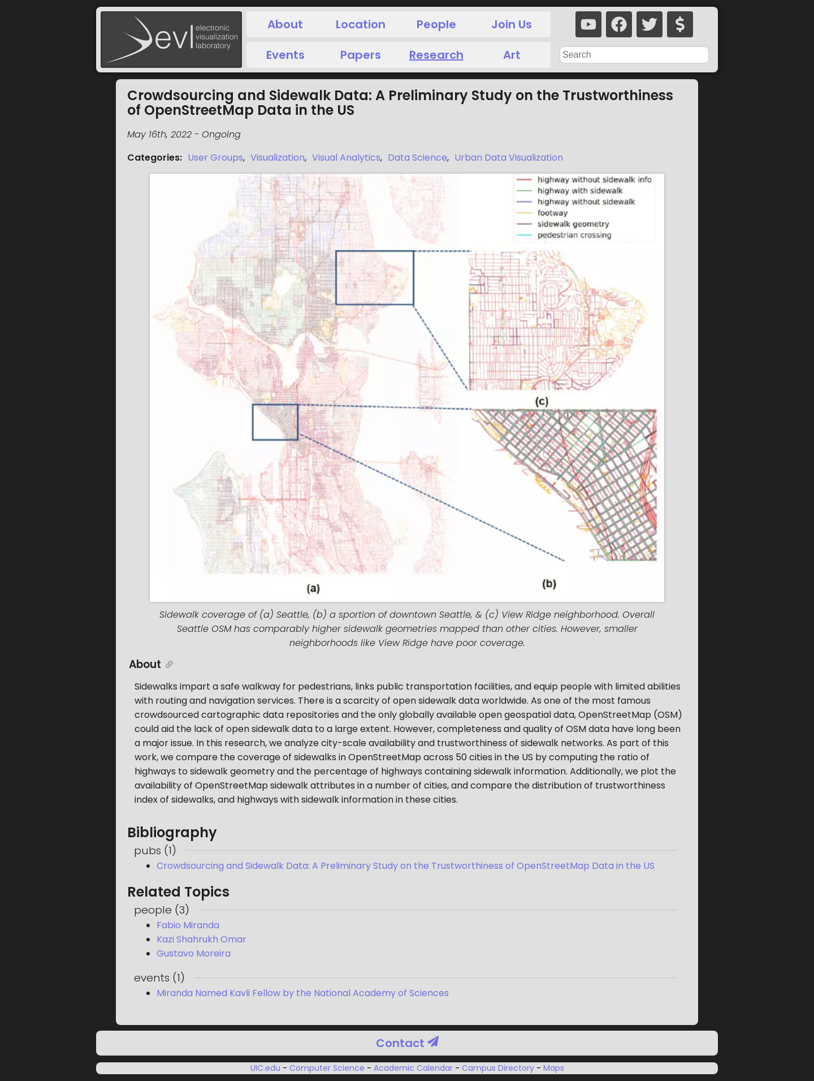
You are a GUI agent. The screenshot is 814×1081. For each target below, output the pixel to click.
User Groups (215, 157)
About (285, 24)
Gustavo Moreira (194, 953)
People (436, 24)
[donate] (680, 24)
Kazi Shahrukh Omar (201, 939)
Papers (360, 55)
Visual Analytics (346, 157)
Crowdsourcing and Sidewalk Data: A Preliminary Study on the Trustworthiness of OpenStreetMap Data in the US (406, 865)
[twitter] (650, 24)
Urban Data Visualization (508, 157)
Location (361, 24)
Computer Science (327, 1068)
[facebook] (619, 24)
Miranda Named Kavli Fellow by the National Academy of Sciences (303, 993)
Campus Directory (498, 1068)
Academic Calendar (413, 1068)
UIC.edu (266, 1068)
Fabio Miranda (188, 925)
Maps (552, 1068)
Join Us (511, 24)
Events (285, 55)
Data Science (417, 157)
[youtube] (588, 24)
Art (512, 55)
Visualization (277, 157)
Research (436, 55)
